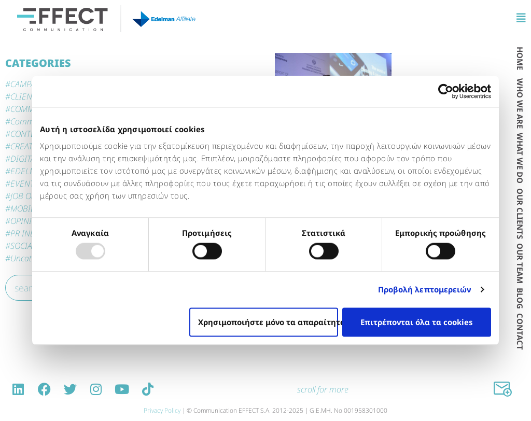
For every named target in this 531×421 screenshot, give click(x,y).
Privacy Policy (162, 410)
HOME (520, 58)
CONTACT (520, 331)
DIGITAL (24, 158)
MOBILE (24, 208)
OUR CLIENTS (520, 213)
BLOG (520, 298)
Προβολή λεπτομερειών (424, 290)
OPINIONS (28, 221)
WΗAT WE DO (520, 158)
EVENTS (24, 183)
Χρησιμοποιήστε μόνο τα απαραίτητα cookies (268, 322)
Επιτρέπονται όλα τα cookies (416, 322)
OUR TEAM (520, 263)
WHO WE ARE (520, 103)
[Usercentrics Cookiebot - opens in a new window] (445, 91)
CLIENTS (25, 96)
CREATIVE (27, 146)
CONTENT (27, 133)
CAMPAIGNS (31, 84)
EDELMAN (28, 171)
